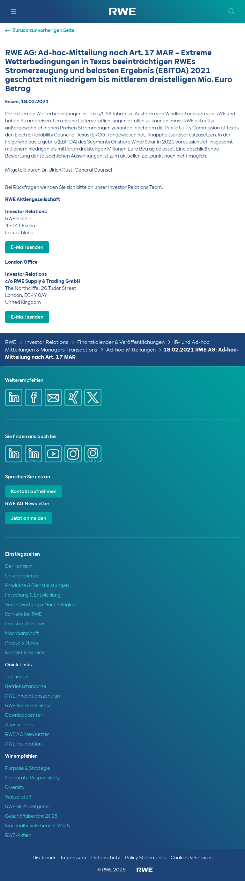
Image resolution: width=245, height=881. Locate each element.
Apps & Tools (19, 725)
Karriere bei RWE (23, 614)
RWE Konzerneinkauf (28, 705)
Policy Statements (145, 858)
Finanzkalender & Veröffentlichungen (121, 342)
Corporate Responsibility (32, 778)
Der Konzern (19, 566)
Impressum (73, 858)
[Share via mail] (53, 397)
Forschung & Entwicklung (33, 595)
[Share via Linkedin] (13, 397)
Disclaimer (44, 858)
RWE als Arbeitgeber (27, 806)
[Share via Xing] (73, 397)
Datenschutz (105, 858)
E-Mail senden (27, 247)
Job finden (16, 677)
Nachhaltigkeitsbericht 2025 (37, 826)
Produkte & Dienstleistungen (37, 585)
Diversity (14, 787)
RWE (10, 342)
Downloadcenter (23, 715)
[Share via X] (92, 397)
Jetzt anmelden (28, 518)
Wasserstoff (18, 797)
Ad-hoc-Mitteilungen (131, 350)
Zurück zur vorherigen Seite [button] (43, 30)
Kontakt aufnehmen (33, 491)
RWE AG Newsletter (27, 734)
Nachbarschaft (22, 633)
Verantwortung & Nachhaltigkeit (41, 604)
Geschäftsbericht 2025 (31, 816)
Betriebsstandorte (25, 686)
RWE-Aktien (18, 835)
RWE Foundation (23, 744)
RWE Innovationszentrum (33, 696)
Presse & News (21, 643)
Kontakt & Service (24, 652)
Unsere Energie (22, 576)
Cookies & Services (191, 858)
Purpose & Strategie (27, 768)
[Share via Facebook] (33, 397)
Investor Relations (46, 342)
